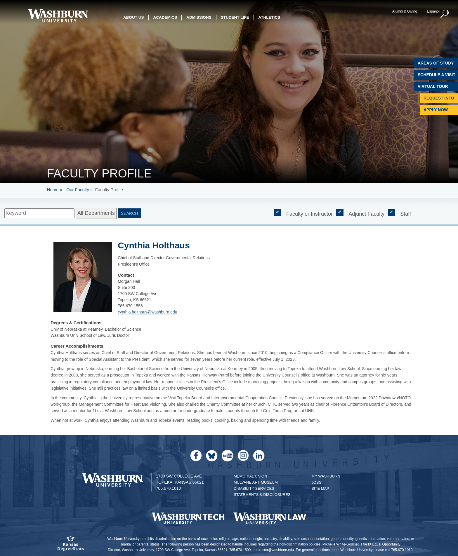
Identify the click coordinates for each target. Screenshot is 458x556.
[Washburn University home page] (58, 15)
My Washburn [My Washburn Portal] (325, 476)
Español (433, 11)
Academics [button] (165, 17)
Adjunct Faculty (366, 213)
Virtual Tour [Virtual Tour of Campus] (433, 86)
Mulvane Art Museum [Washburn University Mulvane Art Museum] (256, 482)
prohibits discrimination (158, 539)
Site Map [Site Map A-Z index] (320, 488)
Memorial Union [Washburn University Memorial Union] (250, 476)
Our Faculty (77, 189)
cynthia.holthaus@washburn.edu (147, 312)
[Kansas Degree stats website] (70, 545)
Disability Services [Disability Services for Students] (254, 488)
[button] (444, 14)
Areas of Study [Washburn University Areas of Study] (436, 63)
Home (53, 189)
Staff (405, 213)
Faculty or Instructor (309, 213)
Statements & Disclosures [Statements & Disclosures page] (262, 494)
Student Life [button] (235, 17)
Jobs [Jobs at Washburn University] (316, 482)
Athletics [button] (269, 17)
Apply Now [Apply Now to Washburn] (436, 109)
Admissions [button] (198, 17)
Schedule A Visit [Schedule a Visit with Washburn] (436, 74)
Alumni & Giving (404, 11)
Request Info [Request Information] (439, 98)
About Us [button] (133, 17)
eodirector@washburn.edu (273, 550)
